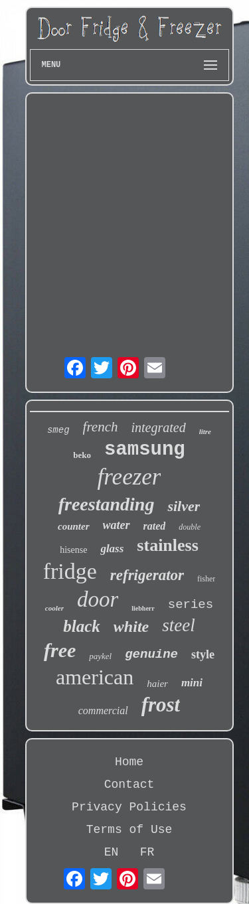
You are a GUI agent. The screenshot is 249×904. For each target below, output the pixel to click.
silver (183, 506)
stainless (167, 545)
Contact (129, 784)
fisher (206, 578)
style (202, 654)
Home (129, 762)
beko (82, 455)
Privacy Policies (129, 807)
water (116, 525)
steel (178, 625)
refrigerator (147, 575)
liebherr (142, 608)
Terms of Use (129, 829)
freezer (129, 477)
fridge (70, 571)
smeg (58, 430)
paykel (100, 656)
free (60, 650)
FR (147, 852)
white (131, 626)
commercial (103, 710)
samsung (144, 450)
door (97, 599)
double (190, 527)
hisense (73, 550)
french (100, 427)
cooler (54, 608)
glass (112, 548)
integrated (158, 427)
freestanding (106, 504)
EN (111, 852)
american (94, 677)
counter (74, 526)
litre (205, 431)
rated (154, 526)
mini (192, 682)
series (190, 604)
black (81, 626)
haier (157, 683)
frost (161, 704)
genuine (151, 654)
